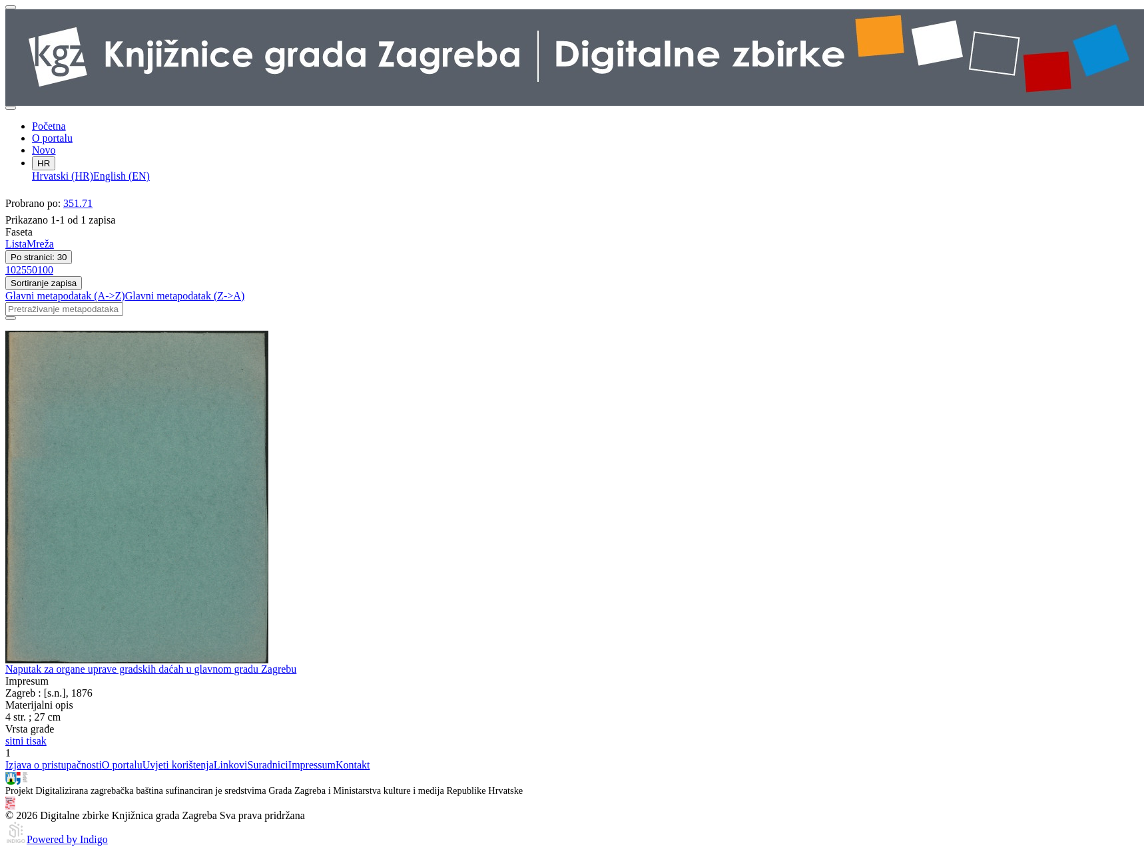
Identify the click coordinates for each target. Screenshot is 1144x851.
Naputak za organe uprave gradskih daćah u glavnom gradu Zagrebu (150, 669)
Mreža (40, 244)
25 (21, 269)
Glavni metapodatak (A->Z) (65, 295)
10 (10, 269)
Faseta (19, 232)
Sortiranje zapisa (44, 283)
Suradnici (267, 764)
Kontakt (353, 764)
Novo (44, 150)
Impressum (312, 764)
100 (45, 269)
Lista (16, 244)
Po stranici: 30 (39, 257)
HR (43, 163)
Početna (49, 126)
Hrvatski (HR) (62, 176)
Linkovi (231, 764)
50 (32, 269)
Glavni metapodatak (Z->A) (185, 295)
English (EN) (121, 176)
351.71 (78, 203)
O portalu (52, 138)
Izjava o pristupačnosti (53, 764)
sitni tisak (26, 741)
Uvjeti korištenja (178, 764)
